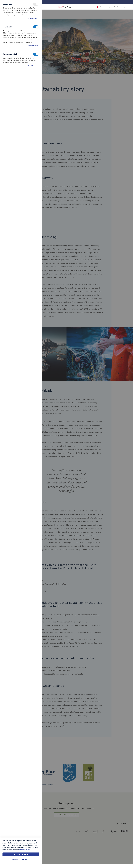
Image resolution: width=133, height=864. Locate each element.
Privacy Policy (24, 850)
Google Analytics (35, 54)
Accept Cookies (21, 854)
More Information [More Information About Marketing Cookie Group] (33, 45)
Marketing (35, 26)
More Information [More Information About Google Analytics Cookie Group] (33, 66)
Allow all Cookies (21, 860)
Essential (35, 4)
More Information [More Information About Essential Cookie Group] (33, 18)
